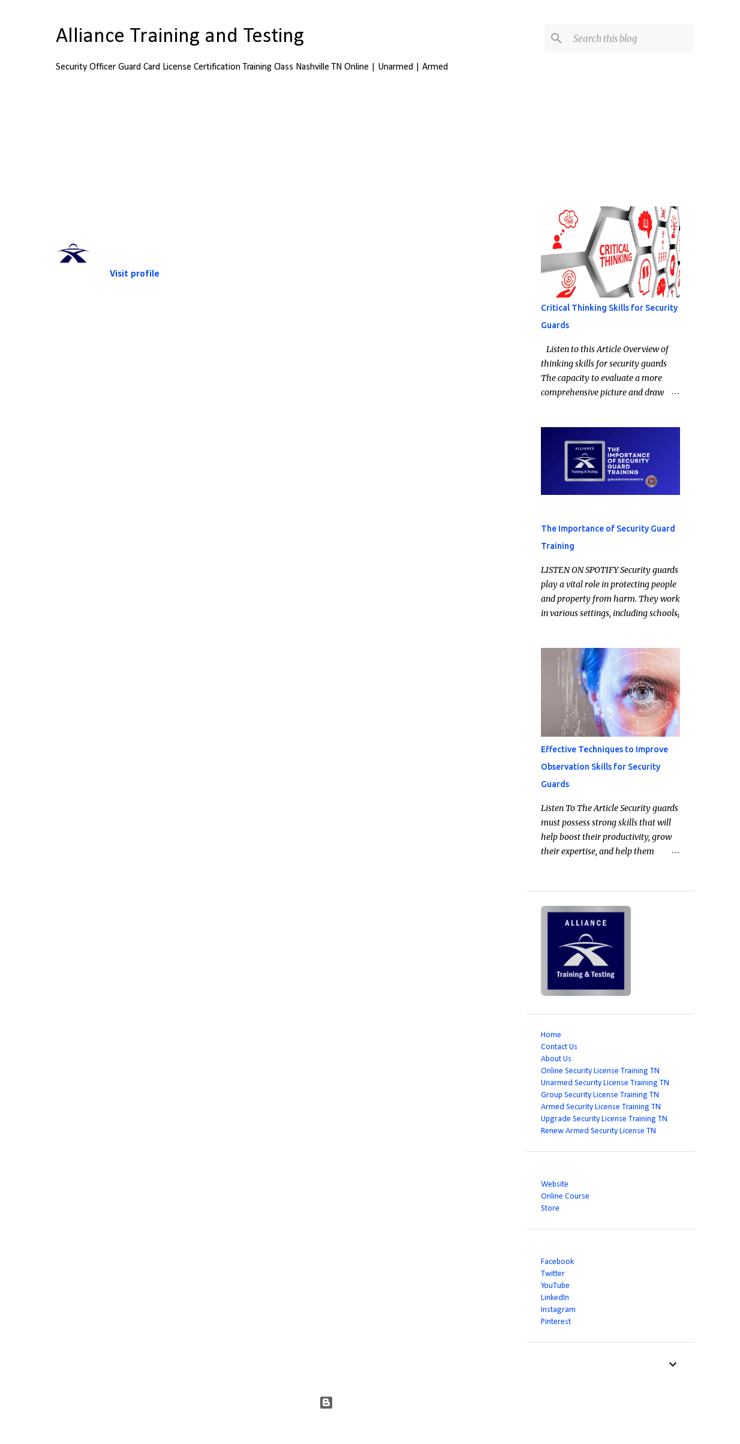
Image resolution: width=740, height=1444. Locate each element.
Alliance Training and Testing (180, 36)
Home (551, 1035)
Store (550, 1208)
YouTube (555, 1285)
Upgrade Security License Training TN (604, 1119)
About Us (556, 1059)
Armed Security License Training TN (601, 1107)
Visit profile (135, 274)
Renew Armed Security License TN (598, 1131)
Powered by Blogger (370, 1402)
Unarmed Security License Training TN (605, 1083)
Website (554, 1184)
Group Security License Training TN (600, 1095)
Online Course (565, 1196)
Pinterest (556, 1321)
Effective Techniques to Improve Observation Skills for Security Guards (604, 766)
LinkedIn (555, 1297)
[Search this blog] (631, 38)
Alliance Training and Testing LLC (170, 236)
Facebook (557, 1261)
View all (494, 139)
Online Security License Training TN (600, 1071)
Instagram (558, 1309)
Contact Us (559, 1047)
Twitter (553, 1273)
